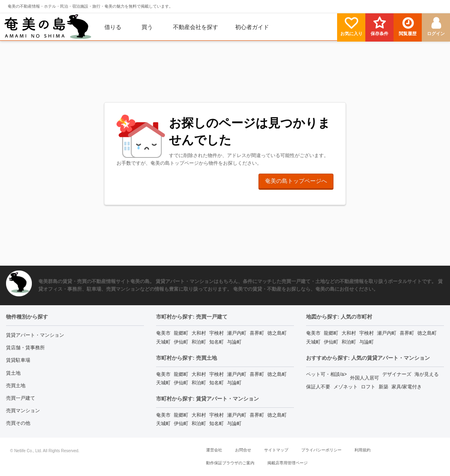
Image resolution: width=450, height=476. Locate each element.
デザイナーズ (396, 374)
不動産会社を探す (195, 27)
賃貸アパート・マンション (35, 335)
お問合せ (243, 450)
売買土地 (15, 385)
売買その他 (18, 423)
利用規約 (362, 450)
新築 (383, 387)
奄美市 (163, 333)
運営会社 (214, 450)
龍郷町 (181, 333)
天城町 (163, 342)
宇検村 (216, 333)
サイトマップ (276, 450)
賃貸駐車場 (18, 360)
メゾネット (345, 387)
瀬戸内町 (236, 333)
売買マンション (23, 410)
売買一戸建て (20, 398)
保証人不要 (318, 387)
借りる (112, 27)
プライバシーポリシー (321, 450)
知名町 (216, 342)
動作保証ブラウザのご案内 (230, 463)
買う (147, 27)
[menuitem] (48, 27)
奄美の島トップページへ (296, 181)
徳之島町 (277, 333)
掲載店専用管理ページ (287, 463)
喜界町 (257, 333)
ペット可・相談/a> (326, 374)
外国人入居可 (364, 378)
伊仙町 (181, 342)
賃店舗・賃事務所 (25, 347)
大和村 (199, 333)
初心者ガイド (252, 27)
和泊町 (199, 342)
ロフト (368, 387)
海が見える (427, 374)
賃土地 (13, 373)
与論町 (234, 342)
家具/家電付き (407, 387)
